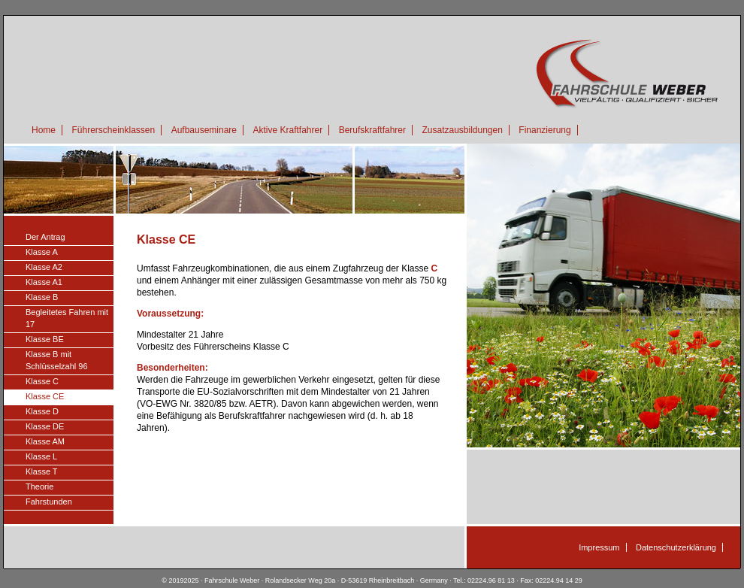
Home (44, 130)
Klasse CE (45, 396)
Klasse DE (45, 426)
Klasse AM (45, 441)
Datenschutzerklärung (676, 547)
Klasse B (42, 297)
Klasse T (42, 471)
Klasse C (42, 381)
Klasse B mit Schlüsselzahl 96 (57, 360)
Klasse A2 (44, 266)
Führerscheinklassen (113, 130)
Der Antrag (45, 236)
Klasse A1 (44, 281)
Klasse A (42, 251)
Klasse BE (45, 339)
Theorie (39, 486)
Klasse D (42, 411)
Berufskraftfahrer (372, 130)
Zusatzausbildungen (462, 130)
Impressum (599, 547)
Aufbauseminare (204, 130)
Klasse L (41, 456)
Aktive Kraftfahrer (287, 130)
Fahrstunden (49, 501)
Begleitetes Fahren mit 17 (67, 318)
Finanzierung (544, 130)
